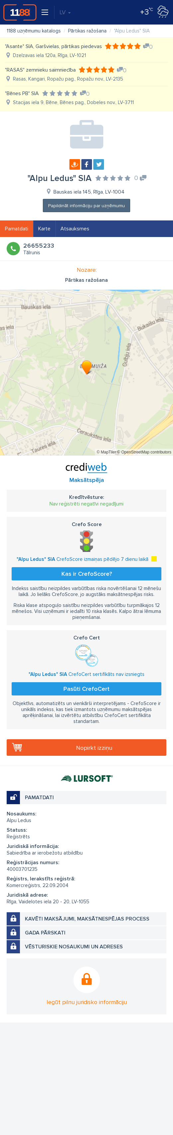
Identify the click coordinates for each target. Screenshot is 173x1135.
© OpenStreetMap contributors (144, 452)
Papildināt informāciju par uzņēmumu (86, 206)
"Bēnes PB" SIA (22, 93)
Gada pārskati (45, 932)
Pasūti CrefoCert (86, 688)
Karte (44, 228)
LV (65, 12)
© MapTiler (106, 452)
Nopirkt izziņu (94, 747)
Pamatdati (16, 228)
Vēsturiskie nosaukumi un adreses (74, 946)
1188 (20, 12)
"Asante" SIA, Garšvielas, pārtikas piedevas (53, 46)
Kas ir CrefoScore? (86, 573)
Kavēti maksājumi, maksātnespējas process (87, 919)
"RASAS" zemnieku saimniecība (40, 70)
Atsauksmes (74, 228)
